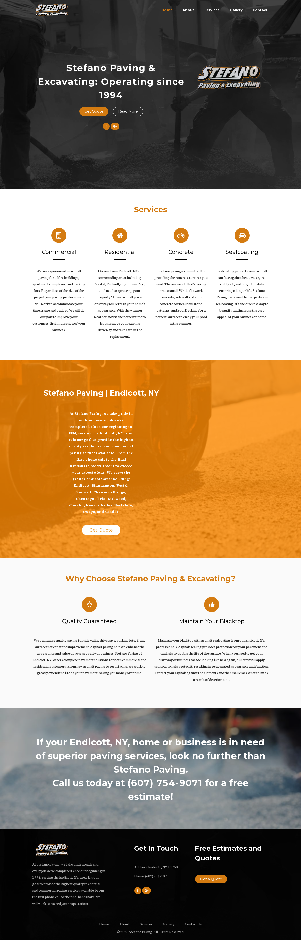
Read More (128, 111)
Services (212, 10)
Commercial (59, 252)
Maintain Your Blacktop (212, 621)
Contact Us (193, 923)
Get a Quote (211, 879)
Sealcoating (242, 252)
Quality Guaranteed (89, 621)
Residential (120, 252)
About (188, 10)
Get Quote (93, 111)
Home (167, 10)
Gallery (236, 10)
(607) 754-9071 (157, 875)
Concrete (181, 252)
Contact (260, 10)
